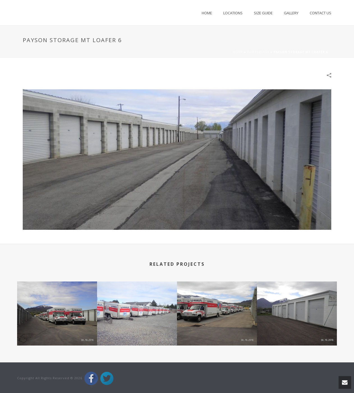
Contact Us (320, 12)
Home (207, 12)
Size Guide (263, 12)
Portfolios (258, 52)
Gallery (291, 12)
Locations (233, 12)
